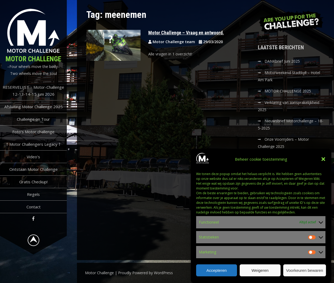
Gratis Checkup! (33, 181)
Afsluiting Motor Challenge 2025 (33, 106)
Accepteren (216, 271)
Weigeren (260, 271)
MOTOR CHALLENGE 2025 (288, 91)
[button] (323, 159)
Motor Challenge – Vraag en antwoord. (186, 32)
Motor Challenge (33, 59)
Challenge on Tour (33, 119)
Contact (33, 206)
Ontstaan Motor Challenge (33, 169)
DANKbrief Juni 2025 (282, 61)
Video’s (33, 156)
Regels (33, 194)
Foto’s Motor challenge (33, 131)
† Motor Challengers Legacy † (33, 144)
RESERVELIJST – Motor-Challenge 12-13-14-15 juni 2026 (33, 90)
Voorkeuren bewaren (304, 271)
